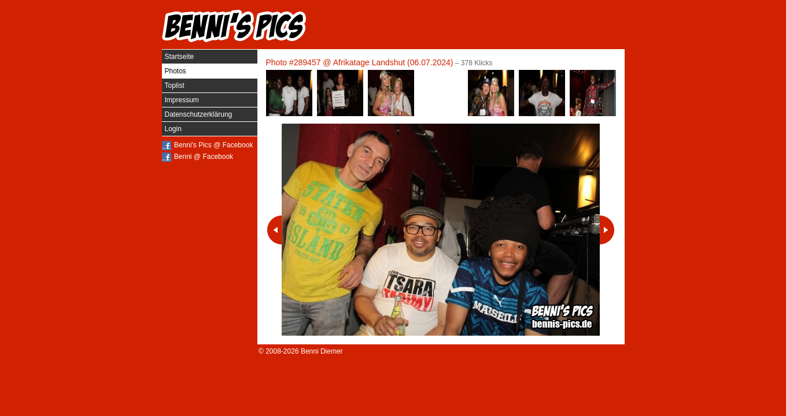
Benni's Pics (234, 26)
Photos (175, 71)
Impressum (182, 100)
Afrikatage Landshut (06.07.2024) (393, 62)
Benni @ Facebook (203, 157)
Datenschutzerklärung (199, 114)
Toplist (174, 85)
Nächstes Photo (607, 230)
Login (173, 129)
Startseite (179, 57)
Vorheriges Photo (274, 230)
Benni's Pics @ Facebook (213, 145)
